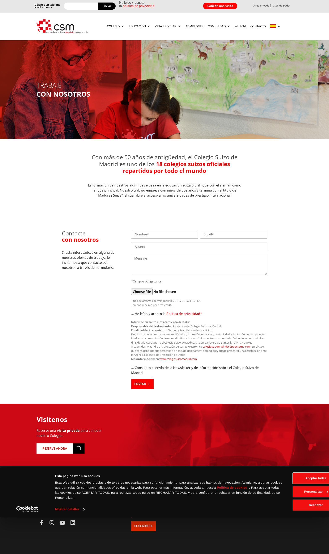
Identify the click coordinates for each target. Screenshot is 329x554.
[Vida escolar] (168, 26)
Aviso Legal (97, 495)
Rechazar (294, 541)
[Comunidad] (219, 26)
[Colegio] (116, 26)
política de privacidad (138, 6)
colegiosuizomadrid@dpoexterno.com (227, 346)
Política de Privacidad (105, 500)
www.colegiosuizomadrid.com (178, 359)
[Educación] (140, 26)
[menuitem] (273, 26)
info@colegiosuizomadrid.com (63, 500)
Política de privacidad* (184, 313)
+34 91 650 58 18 (52, 495)
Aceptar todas (293, 514)
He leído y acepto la (168, 313)
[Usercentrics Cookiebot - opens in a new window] (27, 546)
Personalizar (294, 528)
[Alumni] (240, 26)
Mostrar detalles (67, 545)
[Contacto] (258, 26)
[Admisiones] (194, 26)
